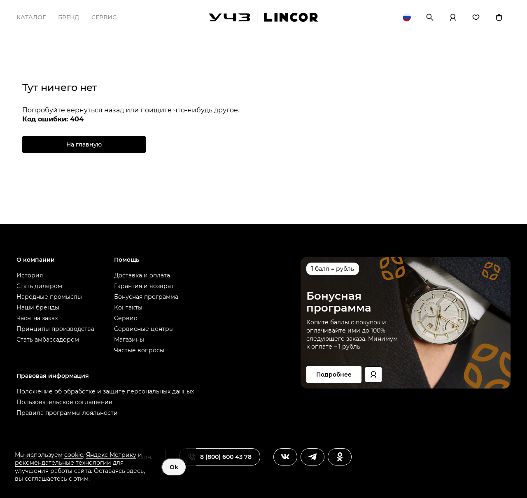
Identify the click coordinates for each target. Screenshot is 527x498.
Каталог (31, 17)
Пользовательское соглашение (64, 402)
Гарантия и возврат (144, 286)
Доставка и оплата (142, 275)
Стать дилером (39, 286)
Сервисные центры (144, 329)
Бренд (68, 17)
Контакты (128, 307)
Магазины (129, 339)
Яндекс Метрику (111, 454)
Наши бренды (37, 307)
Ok (174, 467)
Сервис (104, 17)
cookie (73, 454)
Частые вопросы (139, 350)
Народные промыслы (49, 296)
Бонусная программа (146, 296)
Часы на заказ (37, 318)
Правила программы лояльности (67, 413)
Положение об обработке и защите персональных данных (105, 391)
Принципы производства (55, 329)
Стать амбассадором (47, 339)
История (29, 275)
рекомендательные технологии (63, 462)
